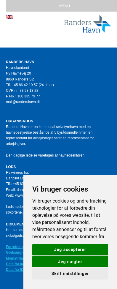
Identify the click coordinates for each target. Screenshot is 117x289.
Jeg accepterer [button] (70, 249)
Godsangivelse (18, 252)
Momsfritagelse (19, 258)
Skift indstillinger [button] (70, 273)
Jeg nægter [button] (70, 261)
